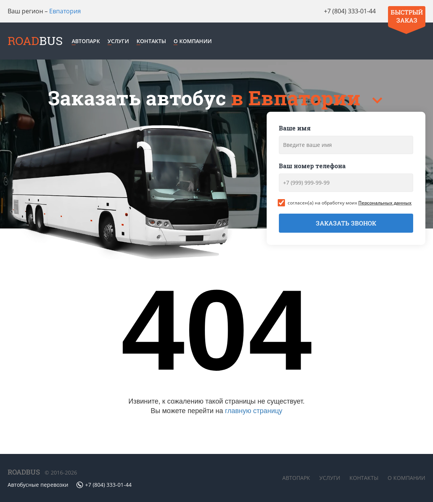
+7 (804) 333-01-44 (350, 11)
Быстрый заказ (407, 16)
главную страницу (253, 411)
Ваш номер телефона (312, 166)
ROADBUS (24, 471)
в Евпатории (298, 98)
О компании (193, 41)
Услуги (118, 41)
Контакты (151, 41)
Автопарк (86, 41)
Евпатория (65, 11)
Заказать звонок (346, 223)
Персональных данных (385, 203)
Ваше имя (295, 128)
